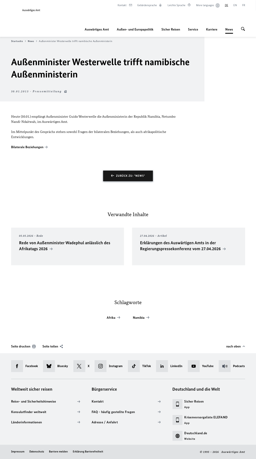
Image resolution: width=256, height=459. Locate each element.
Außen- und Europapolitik (135, 29)
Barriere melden (58, 451)
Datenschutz (36, 451)
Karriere (211, 29)
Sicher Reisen (170, 29)
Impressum (17, 451)
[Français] (243, 5)
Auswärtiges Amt (97, 29)
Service (193, 29)
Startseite (18, 41)
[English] (235, 5)
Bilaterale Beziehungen (27, 147)
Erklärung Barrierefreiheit (88, 451)
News (229, 29)
